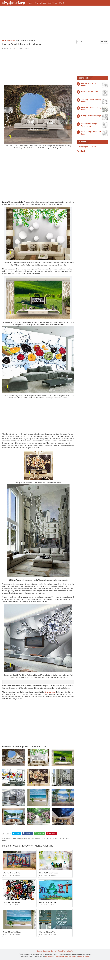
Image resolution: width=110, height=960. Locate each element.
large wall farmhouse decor (36, 838)
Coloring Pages (40, 3)
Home (30, 3)
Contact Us (46, 951)
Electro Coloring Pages (89, 91)
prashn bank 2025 (83, 956)
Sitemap (39, 951)
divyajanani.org (13, 3)
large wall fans (22, 838)
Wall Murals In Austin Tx (11, 873)
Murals (61, 3)
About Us (70, 951)
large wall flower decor (53, 838)
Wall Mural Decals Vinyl (47, 932)
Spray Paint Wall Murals (11, 902)
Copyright (54, 951)
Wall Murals (52, 3)
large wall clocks (11, 838)
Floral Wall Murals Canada (48, 873)
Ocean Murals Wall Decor (12, 932)
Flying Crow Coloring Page (91, 115)
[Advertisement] (55, 23)
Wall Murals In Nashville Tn (48, 902)
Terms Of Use (62, 951)
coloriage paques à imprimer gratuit (66, 956)
